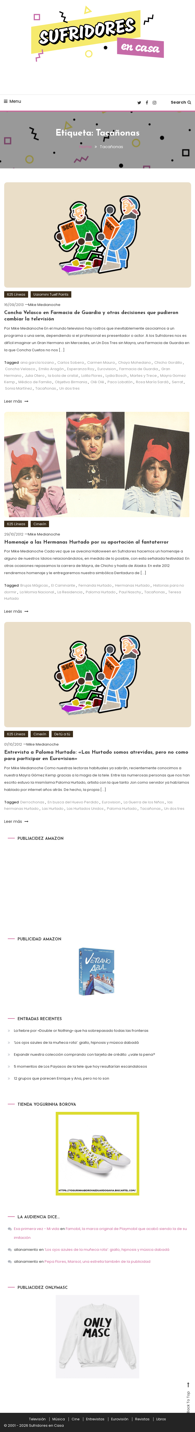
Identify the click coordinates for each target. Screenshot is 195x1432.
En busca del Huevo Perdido (73, 802)
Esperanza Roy (80, 369)
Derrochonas (32, 802)
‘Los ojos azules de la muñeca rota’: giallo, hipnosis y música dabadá (76, 1042)
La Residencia (69, 591)
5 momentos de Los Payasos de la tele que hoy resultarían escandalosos (80, 1066)
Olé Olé (97, 381)
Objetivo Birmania (71, 381)
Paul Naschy (130, 591)
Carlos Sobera (70, 362)
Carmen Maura (101, 362)
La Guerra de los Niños (144, 802)
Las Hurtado (53, 808)
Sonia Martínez (18, 388)
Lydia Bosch (116, 375)
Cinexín (39, 523)
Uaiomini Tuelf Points (51, 294)
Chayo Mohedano (134, 362)
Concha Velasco (20, 369)
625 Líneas (16, 294)
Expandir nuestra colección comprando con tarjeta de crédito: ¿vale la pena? (84, 1054)
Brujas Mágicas (34, 585)
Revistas (142, 1419)
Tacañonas (45, 388)
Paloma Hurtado (101, 591)
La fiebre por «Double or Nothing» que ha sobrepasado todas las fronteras (81, 1030)
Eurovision (107, 369)
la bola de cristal (63, 375)
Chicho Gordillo (168, 362)
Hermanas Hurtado (132, 585)
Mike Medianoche (44, 304)
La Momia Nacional (37, 591)
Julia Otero (35, 375)
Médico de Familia (35, 381)
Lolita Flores (91, 375)
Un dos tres (69, 388)
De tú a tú (62, 733)
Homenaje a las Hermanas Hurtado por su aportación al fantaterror (86, 542)
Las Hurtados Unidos (85, 808)
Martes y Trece (143, 375)
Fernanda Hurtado (95, 585)
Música (58, 1419)
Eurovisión (119, 1419)
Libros (161, 1419)
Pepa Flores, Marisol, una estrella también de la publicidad (97, 1261)
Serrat (177, 381)
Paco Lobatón (120, 381)
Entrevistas (95, 1419)
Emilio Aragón (51, 369)
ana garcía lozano (37, 362)
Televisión (37, 1419)
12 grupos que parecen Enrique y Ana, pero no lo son (61, 1078)
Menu (12, 101)
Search (181, 102)
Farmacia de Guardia (138, 369)
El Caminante (63, 585)
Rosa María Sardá (152, 381)
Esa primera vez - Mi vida (36, 1228)
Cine (75, 1419)
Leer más (16, 401)
